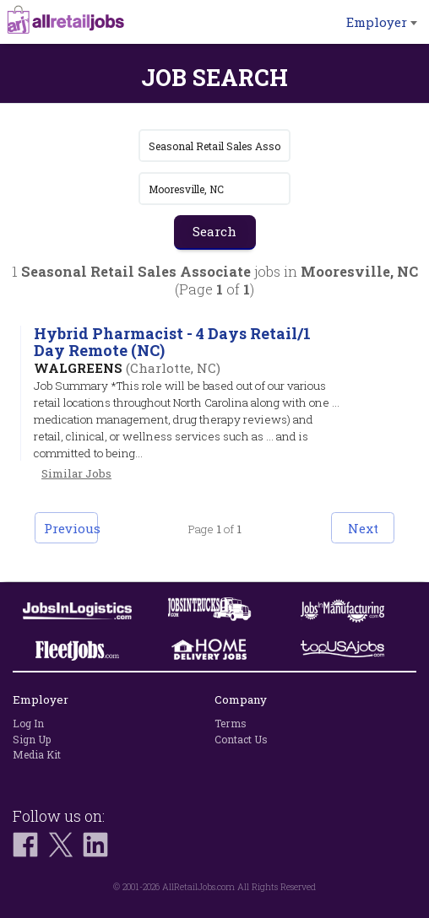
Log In (28, 723)
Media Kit (37, 754)
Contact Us (241, 739)
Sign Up (32, 739)
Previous (71, 528)
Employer (381, 22)
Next (363, 528)
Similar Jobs (76, 473)
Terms (230, 723)
